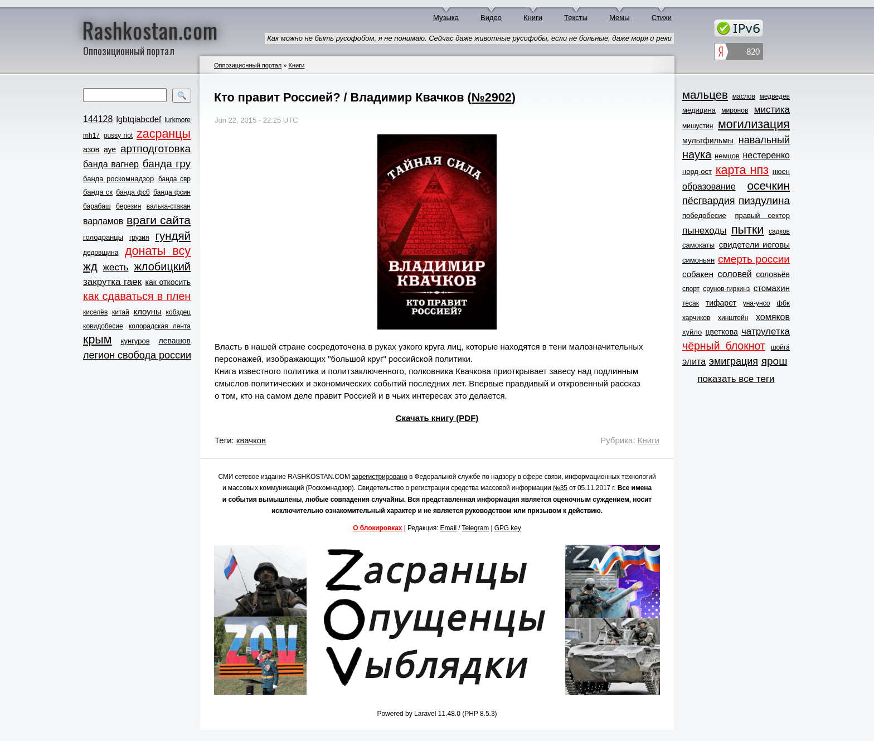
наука (696, 154)
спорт (691, 289)
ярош (774, 361)
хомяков (773, 317)
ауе (110, 149)
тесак (690, 303)
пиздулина (764, 200)
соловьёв (773, 274)
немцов (727, 156)
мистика (772, 109)
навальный (764, 140)
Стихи (662, 17)
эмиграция (733, 361)
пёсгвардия (708, 200)
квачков (251, 440)
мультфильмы (708, 140)
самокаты (698, 245)
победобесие (704, 215)
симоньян (698, 260)
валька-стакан (169, 206)
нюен (781, 171)
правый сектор (762, 215)
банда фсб (132, 192)
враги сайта (159, 220)
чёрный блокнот (723, 346)
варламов (103, 221)
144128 (98, 119)
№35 (560, 488)
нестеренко (766, 155)
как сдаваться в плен (137, 296)
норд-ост (697, 171)
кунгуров (135, 341)
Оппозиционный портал (247, 65)
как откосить (168, 282)
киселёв (95, 312)
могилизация (754, 124)
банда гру (167, 163)
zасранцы (164, 134)
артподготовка (155, 148)
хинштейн (733, 318)
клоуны (147, 311)
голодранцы (103, 237)
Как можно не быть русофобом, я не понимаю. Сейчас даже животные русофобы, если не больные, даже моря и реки (469, 38)
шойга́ (780, 347)
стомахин (772, 288)
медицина (699, 110)
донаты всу (158, 251)
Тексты (575, 17)
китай (120, 312)
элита (694, 361)
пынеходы (704, 230)
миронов (734, 110)
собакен (697, 274)
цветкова (722, 331)
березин (128, 206)
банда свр (174, 179)
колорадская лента (160, 326)
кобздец (178, 312)
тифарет (721, 302)
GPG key (507, 528)
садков (779, 231)
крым (97, 339)
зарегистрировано (379, 477)
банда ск (98, 192)
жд (90, 266)
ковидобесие (103, 326)
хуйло (692, 332)
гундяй (173, 235)
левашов (175, 340)
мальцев (705, 94)
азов (91, 149)
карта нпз (742, 170)
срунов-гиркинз (726, 289)
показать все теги (735, 379)
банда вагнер (111, 164)
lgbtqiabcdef (138, 119)
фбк (783, 303)
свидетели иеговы (754, 244)
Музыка (446, 17)
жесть (116, 267)
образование (709, 186)
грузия (139, 237)
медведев (775, 96)
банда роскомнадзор (118, 179)
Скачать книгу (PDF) (437, 418)
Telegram (475, 528)
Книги (532, 17)
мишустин (697, 126)
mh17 (91, 135)
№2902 (492, 97)
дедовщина (100, 252)
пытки (747, 229)
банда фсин (172, 192)
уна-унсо (756, 303)
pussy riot (118, 135)
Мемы (619, 17)
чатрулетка (765, 331)
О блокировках (377, 528)
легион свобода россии (137, 355)
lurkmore (177, 120)
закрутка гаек (112, 282)
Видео (491, 17)
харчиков (696, 318)
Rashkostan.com (150, 29)
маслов (743, 96)
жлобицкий (162, 266)
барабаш (97, 206)
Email (448, 528)
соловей (734, 274)
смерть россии (754, 259)
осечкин (768, 185)
